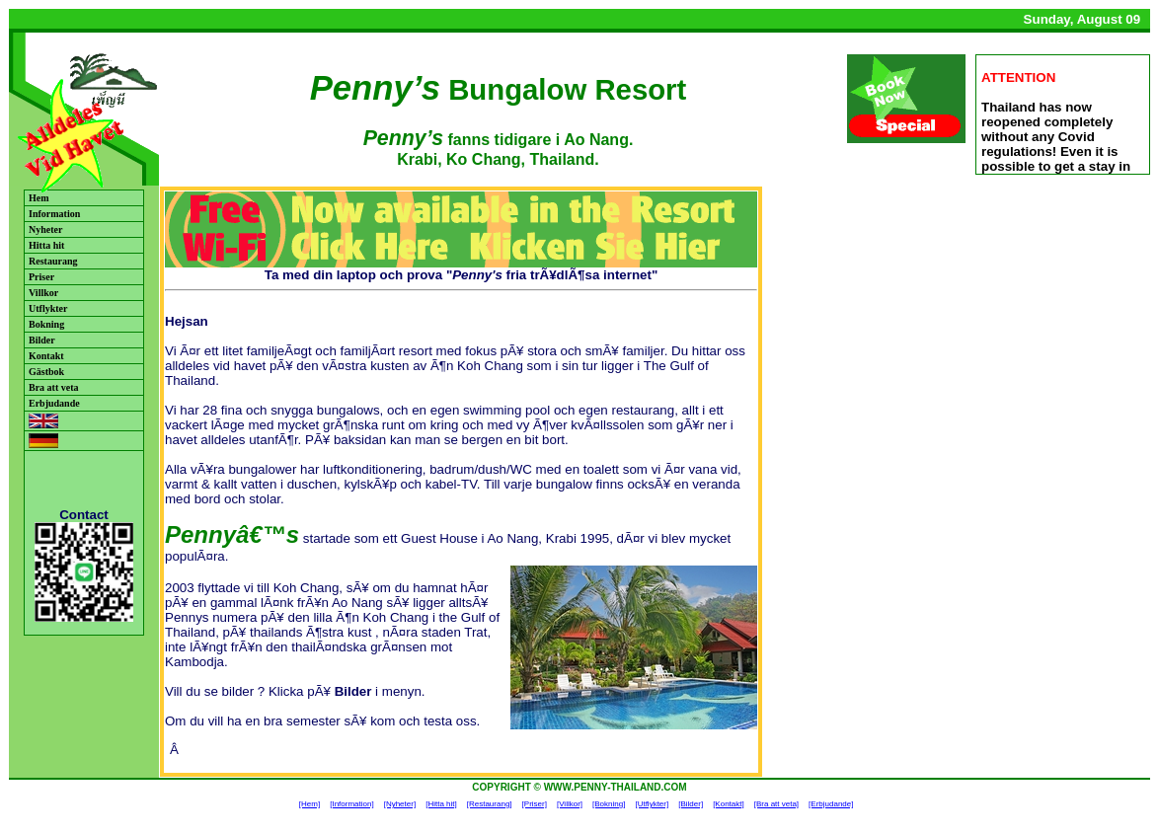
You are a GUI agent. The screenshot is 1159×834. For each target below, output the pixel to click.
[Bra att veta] (776, 803)
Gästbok (46, 371)
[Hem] (309, 803)
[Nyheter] (400, 803)
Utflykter (48, 308)
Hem (39, 197)
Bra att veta (54, 387)
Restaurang (53, 261)
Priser (41, 276)
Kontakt (46, 355)
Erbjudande (54, 403)
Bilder (42, 340)
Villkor (43, 292)
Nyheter (45, 229)
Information (54, 213)
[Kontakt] (728, 803)
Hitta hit (46, 245)
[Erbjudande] (831, 803)
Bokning (46, 324)
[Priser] (534, 803)
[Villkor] (569, 803)
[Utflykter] (651, 803)
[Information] (351, 803)
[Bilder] (690, 803)
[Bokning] (608, 803)
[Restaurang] (489, 803)
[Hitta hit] (441, 803)
